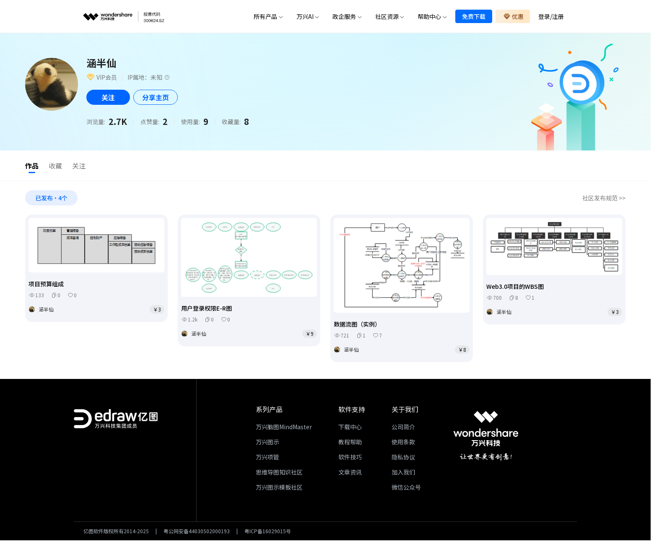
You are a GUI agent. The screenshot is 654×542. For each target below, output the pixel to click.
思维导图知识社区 (279, 473)
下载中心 (350, 428)
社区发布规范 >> (603, 199)
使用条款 (403, 443)
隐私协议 (403, 458)
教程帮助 (350, 443)
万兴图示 (267, 443)
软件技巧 (350, 458)
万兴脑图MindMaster (284, 428)
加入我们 (403, 473)
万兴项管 (267, 458)
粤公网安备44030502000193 (197, 532)
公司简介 (403, 428)
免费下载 (473, 16)
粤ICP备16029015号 (267, 532)
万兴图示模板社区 (279, 489)
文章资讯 (350, 473)
